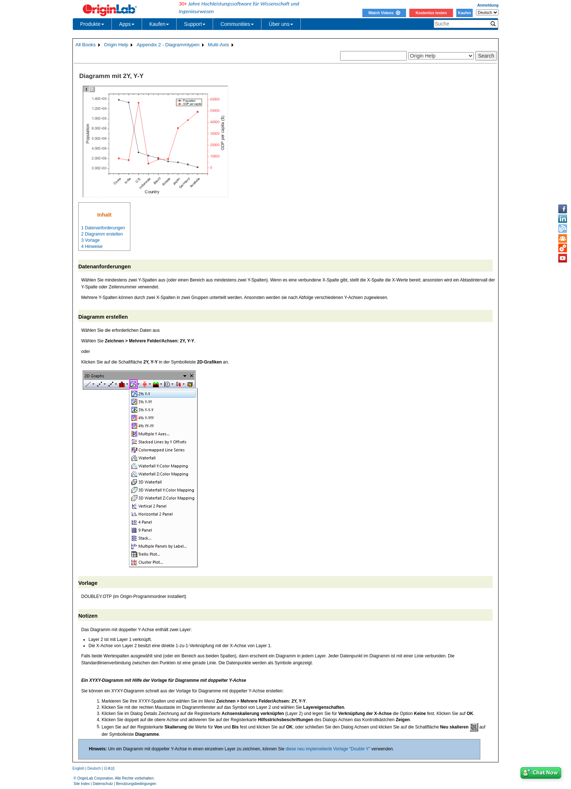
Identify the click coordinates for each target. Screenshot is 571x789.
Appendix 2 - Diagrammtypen (168, 44)
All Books (85, 44)
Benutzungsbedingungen (136, 784)
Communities (237, 24)
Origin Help (116, 44)
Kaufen (464, 13)
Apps (126, 24)
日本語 (109, 768)
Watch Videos (384, 13)
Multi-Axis (218, 44)
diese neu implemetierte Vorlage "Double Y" (328, 748)
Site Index (82, 784)
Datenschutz (103, 784)
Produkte (92, 24)
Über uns (281, 24)
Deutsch (94, 768)
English (78, 768)
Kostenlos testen (431, 13)
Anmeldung (488, 5)
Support (194, 24)
